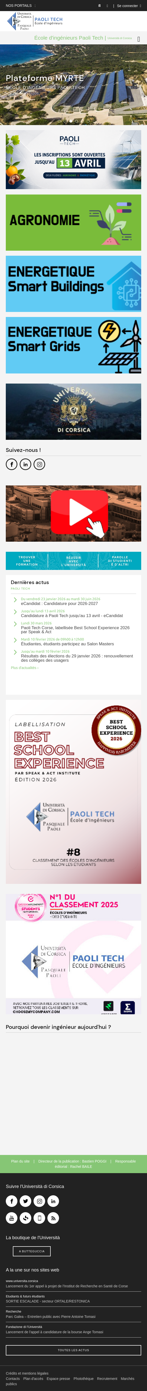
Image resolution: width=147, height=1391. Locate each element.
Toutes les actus (73, 1350)
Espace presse (58, 1379)
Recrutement (107, 1379)
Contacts (13, 1379)
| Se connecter (127, 6)
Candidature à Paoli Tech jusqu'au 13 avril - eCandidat (72, 615)
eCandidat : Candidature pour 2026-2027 (59, 603)
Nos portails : (21, 6)
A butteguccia (32, 1251)
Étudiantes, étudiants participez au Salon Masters (67, 644)
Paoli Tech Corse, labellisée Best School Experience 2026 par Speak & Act (75, 629)
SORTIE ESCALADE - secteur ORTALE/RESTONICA (48, 1301)
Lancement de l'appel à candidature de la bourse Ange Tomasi (54, 1332)
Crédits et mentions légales (27, 1373)
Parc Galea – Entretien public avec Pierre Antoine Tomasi (50, 1317)
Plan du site (20, 1161)
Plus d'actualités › (24, 668)
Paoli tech (20, 589)
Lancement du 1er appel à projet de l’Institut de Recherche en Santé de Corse (67, 1286)
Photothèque (84, 1379)
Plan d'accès (33, 1379)
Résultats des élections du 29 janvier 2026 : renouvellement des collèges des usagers (77, 658)
